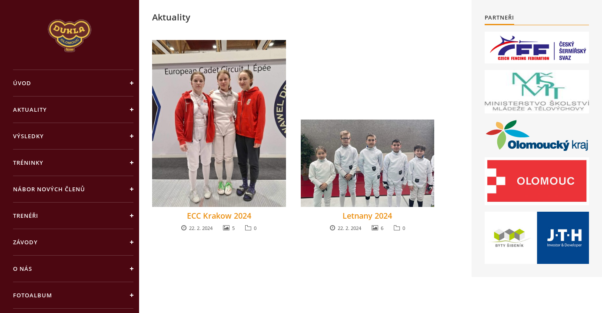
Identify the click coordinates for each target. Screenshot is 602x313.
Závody (25, 242)
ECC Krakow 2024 (219, 215)
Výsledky (28, 136)
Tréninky (28, 162)
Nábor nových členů (49, 189)
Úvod (22, 83)
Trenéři (25, 216)
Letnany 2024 (367, 215)
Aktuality (30, 109)
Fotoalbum (32, 295)
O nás (22, 269)
